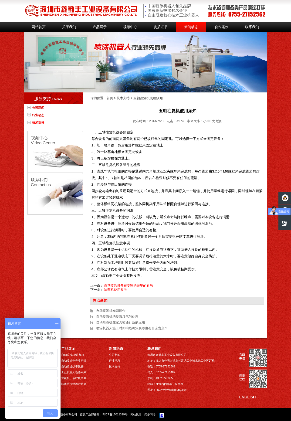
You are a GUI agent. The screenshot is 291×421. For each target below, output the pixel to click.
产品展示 (100, 27)
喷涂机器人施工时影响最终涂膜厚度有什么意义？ (132, 328)
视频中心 (130, 27)
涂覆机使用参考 (115, 290)
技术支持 (38, 122)
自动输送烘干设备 (72, 366)
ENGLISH (247, 397)
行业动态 (38, 115)
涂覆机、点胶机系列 (73, 378)
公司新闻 (38, 107)
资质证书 (161, 27)
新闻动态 (191, 27)
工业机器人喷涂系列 (73, 372)
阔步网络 (150, 414)
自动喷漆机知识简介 (110, 310)
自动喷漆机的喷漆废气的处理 (117, 316)
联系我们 (252, 27)
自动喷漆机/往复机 (72, 354)
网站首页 (39, 27)
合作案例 (222, 27)
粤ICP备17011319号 (115, 414)
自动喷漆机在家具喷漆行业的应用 (120, 322)
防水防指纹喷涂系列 (73, 384)
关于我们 (69, 27)
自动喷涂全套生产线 (73, 360)
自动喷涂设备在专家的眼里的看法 (128, 285)
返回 (219, 121)
